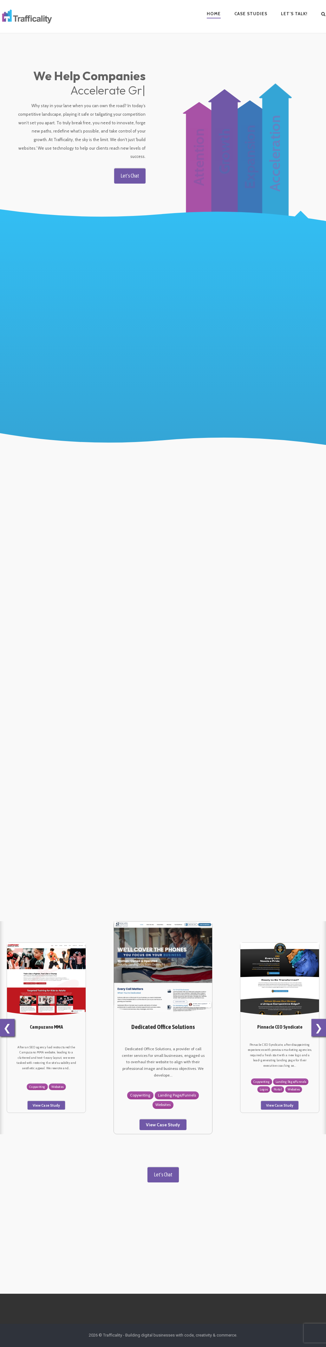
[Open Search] (323, 14)
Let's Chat (126, 169)
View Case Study (46, 1105)
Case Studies (250, 13)
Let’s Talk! (294, 13)
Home (214, 13)
